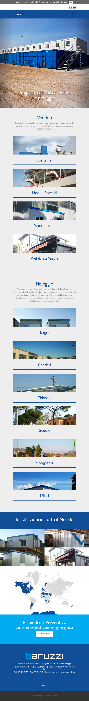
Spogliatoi (44, 463)
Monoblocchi (44, 226)
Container (44, 160)
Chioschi (44, 398)
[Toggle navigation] (73, 14)
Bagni (44, 332)
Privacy (64, 2)
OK (70, 2)
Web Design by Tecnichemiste (44, 696)
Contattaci (44, 633)
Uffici (44, 496)
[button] (6, 63)
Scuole (44, 431)
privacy (44, 685)
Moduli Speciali (44, 193)
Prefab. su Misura (44, 258)
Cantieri (44, 365)
